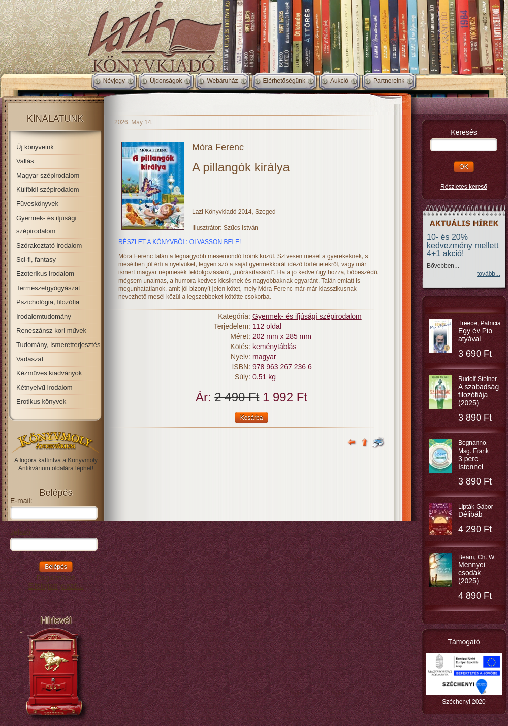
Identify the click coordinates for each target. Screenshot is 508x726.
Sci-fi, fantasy (36, 259)
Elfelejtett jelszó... (56, 586)
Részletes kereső (463, 186)
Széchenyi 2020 (463, 701)
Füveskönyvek (37, 204)
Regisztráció (55, 578)
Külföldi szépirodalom (47, 189)
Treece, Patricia (479, 331)
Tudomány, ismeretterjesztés (58, 345)
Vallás (25, 161)
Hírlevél (55, 620)
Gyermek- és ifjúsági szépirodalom (307, 316)
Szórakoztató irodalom (49, 245)
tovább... (488, 274)
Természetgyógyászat (48, 288)
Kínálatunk (55, 119)
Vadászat (29, 359)
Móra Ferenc (218, 147)
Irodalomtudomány (43, 316)
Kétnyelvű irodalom (44, 387)
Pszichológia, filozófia (47, 302)
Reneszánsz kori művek (51, 330)
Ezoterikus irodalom (45, 274)
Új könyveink (35, 147)
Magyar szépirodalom (47, 175)
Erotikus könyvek (41, 401)
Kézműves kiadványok (49, 373)
